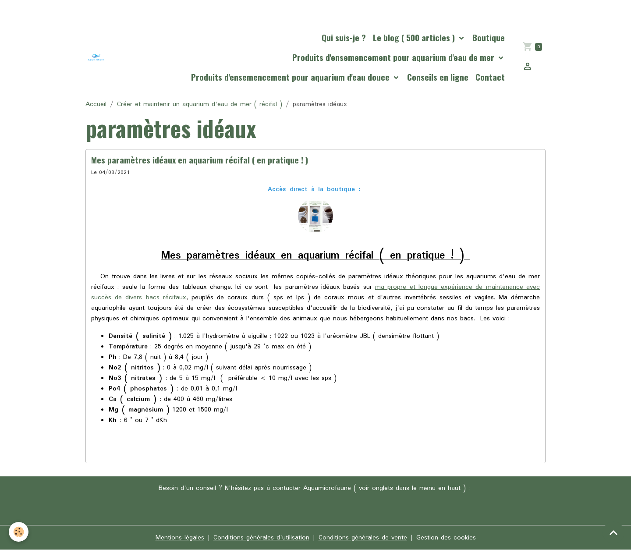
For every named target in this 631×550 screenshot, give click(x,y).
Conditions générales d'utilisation (261, 537)
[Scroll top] (613, 532)
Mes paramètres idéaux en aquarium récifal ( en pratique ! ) (199, 159)
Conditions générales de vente (363, 537)
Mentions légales (180, 537)
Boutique (488, 37)
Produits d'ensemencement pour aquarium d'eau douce (291, 77)
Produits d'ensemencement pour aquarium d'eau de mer (394, 57)
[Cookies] (18, 532)
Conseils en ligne (437, 77)
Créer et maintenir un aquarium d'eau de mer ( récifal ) (199, 104)
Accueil (95, 104)
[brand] (95, 57)
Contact (490, 77)
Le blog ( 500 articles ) (415, 37)
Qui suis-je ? (344, 37)
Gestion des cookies (446, 537)
